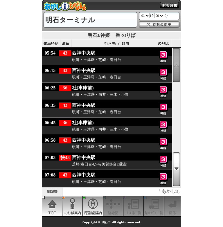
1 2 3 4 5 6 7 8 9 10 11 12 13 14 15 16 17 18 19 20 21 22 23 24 (145, 15)
